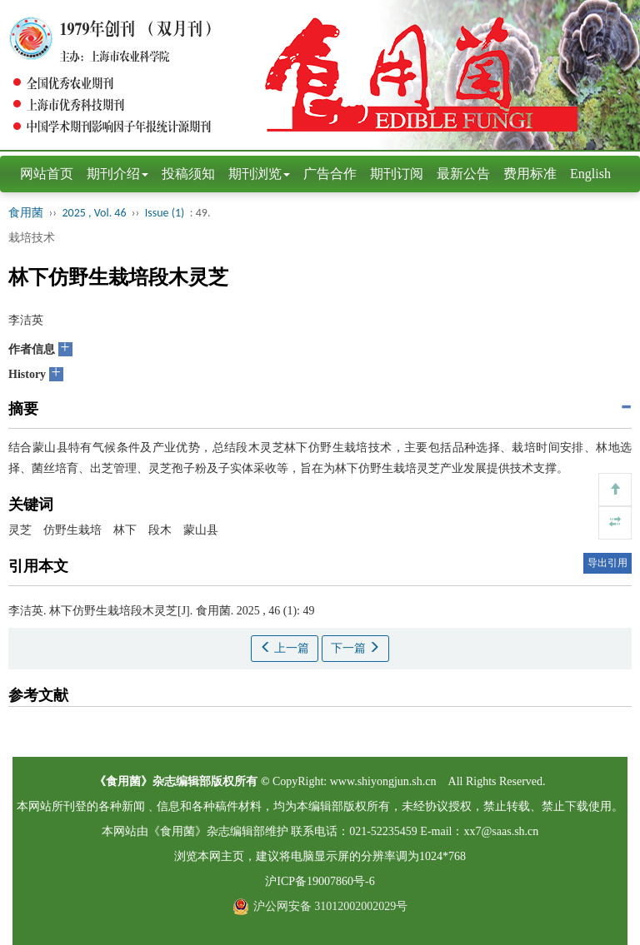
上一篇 (285, 647)
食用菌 (25, 213)
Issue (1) (165, 213)
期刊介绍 (117, 174)
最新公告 (463, 174)
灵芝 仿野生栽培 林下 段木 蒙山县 (113, 530)
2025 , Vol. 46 (95, 213)
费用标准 (530, 174)
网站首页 (46, 174)
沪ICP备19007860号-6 (319, 881)
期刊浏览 (259, 174)
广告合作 (330, 174)
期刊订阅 (396, 174)
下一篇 (356, 647)
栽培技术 (31, 237)
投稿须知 (188, 174)
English (590, 174)
